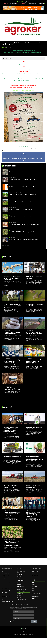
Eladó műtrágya (35, 577)
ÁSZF (33, 588)
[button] (25, 1)
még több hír (5, 245)
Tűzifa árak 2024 (6, 590)
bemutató (8, 149)
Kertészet (4, 581)
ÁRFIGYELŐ (19, 576)
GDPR (33, 590)
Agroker (14, 149)
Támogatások (5, 575)
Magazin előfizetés (21, 599)
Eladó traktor (35, 571)
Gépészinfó (19, 584)
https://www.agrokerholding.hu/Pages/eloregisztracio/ (23, 90)
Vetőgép (33, 573)
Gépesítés (4, 584)
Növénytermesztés (6, 577)
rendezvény (27, 149)
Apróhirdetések (20, 586)
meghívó (4, 150)
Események (34, 586)
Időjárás (19, 582)
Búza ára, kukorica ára (7, 596)
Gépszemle (19, 574)
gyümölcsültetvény (35, 149)
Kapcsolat (34, 598)
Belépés (19, 595)
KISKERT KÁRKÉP (20, 580)
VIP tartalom (20, 597)
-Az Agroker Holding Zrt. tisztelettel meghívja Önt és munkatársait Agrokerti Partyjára (23, 157)
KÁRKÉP (18, 578)
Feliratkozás (33, 621)
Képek (33, 582)
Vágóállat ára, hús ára (7, 601)
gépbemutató (19, 149)
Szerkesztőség (35, 596)
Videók (33, 584)
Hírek (4, 47)
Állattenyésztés (6, 583)
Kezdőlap (5, 58)
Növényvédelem (5, 579)
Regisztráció (20, 593)
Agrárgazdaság (6, 573)
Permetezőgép (35, 575)
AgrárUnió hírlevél (15, 621)
